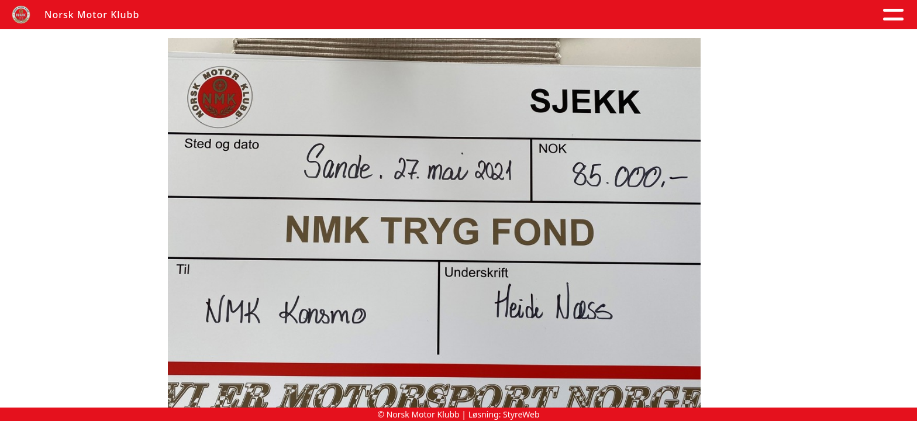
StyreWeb (521, 414)
